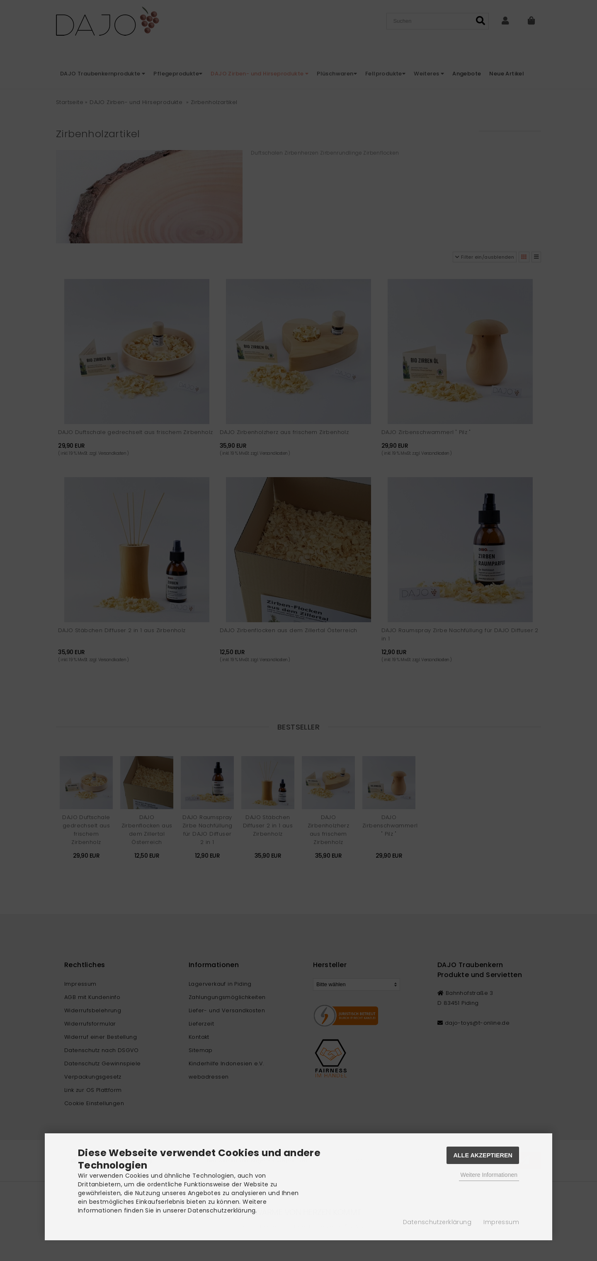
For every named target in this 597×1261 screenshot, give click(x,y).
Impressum (501, 1222)
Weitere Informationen (489, 1174)
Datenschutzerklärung (437, 1222)
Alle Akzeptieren (482, 1155)
